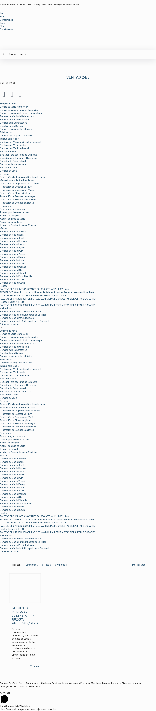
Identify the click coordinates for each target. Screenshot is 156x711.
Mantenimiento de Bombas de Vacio (18, 180)
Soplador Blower (8, 151)
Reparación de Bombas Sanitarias (17, 202)
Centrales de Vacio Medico (13, 145)
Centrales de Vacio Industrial (14, 148)
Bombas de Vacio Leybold (13, 244)
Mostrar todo (137, 564)
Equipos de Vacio (8, 103)
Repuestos (5, 206)
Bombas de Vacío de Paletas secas (18, 116)
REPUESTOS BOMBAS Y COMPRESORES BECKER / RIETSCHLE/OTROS (26, 615)
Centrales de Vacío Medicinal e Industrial (20, 142)
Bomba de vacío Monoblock (14, 106)
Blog (2, 16)
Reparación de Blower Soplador (15, 193)
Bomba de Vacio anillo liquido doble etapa (21, 113)
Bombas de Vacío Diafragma (14, 119)
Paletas (3, 286)
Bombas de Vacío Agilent (12, 247)
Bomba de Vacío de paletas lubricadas (19, 110)
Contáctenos (6, 19)
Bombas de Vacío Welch (12, 263)
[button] (78, 327)
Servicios (4, 174)
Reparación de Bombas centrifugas (17, 196)
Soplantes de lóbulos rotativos (15, 164)
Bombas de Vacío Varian (12, 254)
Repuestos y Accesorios (12, 209)
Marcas (3, 228)
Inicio (2, 13)
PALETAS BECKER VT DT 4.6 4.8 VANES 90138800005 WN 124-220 (33, 295)
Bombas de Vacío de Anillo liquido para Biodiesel (24, 321)
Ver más (34, 666)
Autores (60, 564)
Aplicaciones (6, 308)
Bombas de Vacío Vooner (13, 231)
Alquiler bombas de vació (12, 218)
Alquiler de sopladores (11, 222)
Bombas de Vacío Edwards (13, 273)
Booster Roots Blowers (11, 126)
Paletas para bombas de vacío (15, 212)
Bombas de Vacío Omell (12, 238)
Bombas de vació (8, 170)
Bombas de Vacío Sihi (11, 270)
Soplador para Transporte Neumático (18, 158)
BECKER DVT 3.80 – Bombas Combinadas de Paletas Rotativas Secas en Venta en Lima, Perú (47, 292)
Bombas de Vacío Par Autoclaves (17, 318)
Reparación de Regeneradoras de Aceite (20, 183)
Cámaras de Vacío (9, 324)
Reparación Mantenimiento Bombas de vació (22, 177)
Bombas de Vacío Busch (12, 282)
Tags (46, 564)
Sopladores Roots (9, 167)
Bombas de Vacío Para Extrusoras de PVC (21, 311)
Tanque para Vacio (9, 138)
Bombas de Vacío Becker (12, 279)
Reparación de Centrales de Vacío (17, 190)
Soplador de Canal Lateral (13, 161)
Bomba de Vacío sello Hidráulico (16, 129)
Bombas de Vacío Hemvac (13, 241)
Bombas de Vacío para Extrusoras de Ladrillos (23, 314)
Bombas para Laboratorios (13, 122)
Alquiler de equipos (9, 215)
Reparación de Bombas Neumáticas (18, 199)
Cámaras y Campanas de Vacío (16, 135)
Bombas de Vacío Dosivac (13, 266)
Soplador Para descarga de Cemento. (18, 154)
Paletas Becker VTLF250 (12, 302)
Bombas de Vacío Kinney (12, 257)
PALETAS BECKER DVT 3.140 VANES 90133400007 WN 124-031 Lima (34, 289)
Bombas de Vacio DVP (11, 250)
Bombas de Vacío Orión (12, 260)
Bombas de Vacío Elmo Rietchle (16, 276)
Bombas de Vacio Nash (12, 234)
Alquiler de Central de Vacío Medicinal (18, 225)
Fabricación (6, 132)
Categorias (31, 564)
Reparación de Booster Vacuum (16, 186)
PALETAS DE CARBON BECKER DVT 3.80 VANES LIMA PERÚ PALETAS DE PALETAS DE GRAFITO (48, 298)
